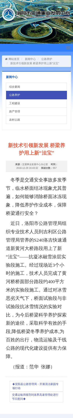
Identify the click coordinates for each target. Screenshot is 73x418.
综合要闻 (14, 86)
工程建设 (14, 103)
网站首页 (12, 59)
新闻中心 (30, 59)
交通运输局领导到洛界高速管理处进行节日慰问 (35, 397)
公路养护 (46, 59)
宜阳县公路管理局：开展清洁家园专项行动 (35, 386)
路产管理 (14, 111)
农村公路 (14, 119)
